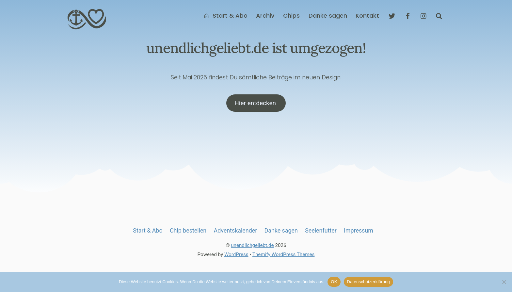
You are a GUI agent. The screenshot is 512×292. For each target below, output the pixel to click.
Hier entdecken (256, 103)
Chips (291, 16)
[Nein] (504, 282)
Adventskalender (235, 231)
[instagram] (423, 16)
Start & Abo (225, 16)
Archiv (265, 16)
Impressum (358, 231)
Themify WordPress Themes (283, 256)
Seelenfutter (320, 231)
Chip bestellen (188, 231)
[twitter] (391, 16)
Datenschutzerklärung (368, 281)
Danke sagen (328, 16)
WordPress (236, 256)
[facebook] (407, 16)
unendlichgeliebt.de (252, 247)
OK (334, 281)
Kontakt (367, 16)
